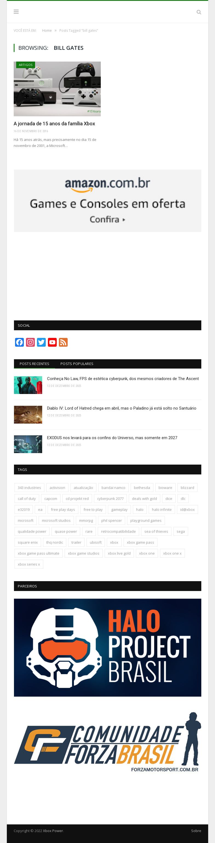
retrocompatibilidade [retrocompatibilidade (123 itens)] (118, 531)
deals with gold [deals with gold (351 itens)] (144, 498)
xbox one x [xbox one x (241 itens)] (172, 553)
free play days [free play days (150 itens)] (63, 509)
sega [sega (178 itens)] (181, 531)
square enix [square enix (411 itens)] (28, 542)
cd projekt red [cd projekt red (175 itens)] (77, 498)
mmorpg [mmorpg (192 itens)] (86, 520)
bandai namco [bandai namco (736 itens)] (113, 487)
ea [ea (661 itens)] (40, 509)
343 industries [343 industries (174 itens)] (29, 487)
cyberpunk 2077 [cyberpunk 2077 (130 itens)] (110, 498)
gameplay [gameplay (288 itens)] (119, 509)
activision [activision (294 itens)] (57, 487)
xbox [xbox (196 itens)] (114, 542)
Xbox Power (53, 830)
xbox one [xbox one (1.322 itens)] (147, 553)
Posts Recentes (35, 363)
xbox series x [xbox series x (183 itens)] (29, 564)
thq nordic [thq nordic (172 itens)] (54, 542)
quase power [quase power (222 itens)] (66, 531)
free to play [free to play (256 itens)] (93, 509)
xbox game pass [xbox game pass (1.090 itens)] (140, 542)
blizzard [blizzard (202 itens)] (187, 487)
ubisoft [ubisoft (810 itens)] (96, 542)
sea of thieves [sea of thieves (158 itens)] (156, 531)
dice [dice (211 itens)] (168, 498)
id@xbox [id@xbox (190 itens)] (187, 509)
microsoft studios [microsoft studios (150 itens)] (56, 520)
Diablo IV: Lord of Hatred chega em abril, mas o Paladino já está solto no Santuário (121, 408)
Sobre (196, 830)
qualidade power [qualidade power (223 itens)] (32, 531)
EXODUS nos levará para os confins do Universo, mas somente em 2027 (112, 437)
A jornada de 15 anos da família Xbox (54, 123)
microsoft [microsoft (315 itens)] (25, 520)
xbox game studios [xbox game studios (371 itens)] (83, 553)
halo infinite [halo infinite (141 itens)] (162, 509)
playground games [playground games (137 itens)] (146, 520)
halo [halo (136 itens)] (140, 509)
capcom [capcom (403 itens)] (50, 498)
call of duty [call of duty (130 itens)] (27, 498)
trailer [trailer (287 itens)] (76, 542)
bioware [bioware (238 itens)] (165, 487)
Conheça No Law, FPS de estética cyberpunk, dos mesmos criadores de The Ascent (123, 378)
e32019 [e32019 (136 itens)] (24, 509)
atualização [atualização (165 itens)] (83, 487)
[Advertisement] (108, 273)
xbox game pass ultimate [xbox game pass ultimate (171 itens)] (38, 553)
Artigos (25, 65)
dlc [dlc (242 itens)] (183, 498)
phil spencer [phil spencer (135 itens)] (111, 520)
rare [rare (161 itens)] (89, 531)
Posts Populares (77, 363)
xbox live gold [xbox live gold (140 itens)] (119, 553)
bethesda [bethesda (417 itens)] (142, 487)
